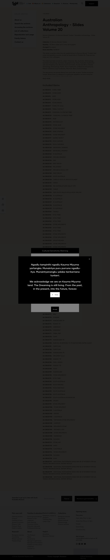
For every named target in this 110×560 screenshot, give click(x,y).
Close (55, 294)
